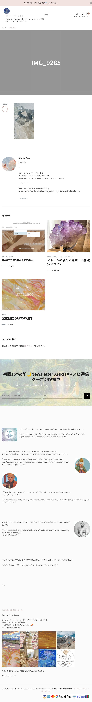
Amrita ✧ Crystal (14, 16)
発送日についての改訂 (17, 318)
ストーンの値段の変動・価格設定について (68, 262)
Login (83, 15)
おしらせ (4, 256)
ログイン (28, 345)
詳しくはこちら (53, 3)
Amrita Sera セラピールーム (12, 610)
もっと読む (10, 266)
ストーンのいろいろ (67, 256)
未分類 (11, 256)
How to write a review (18, 260)
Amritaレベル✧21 (53, 256)
